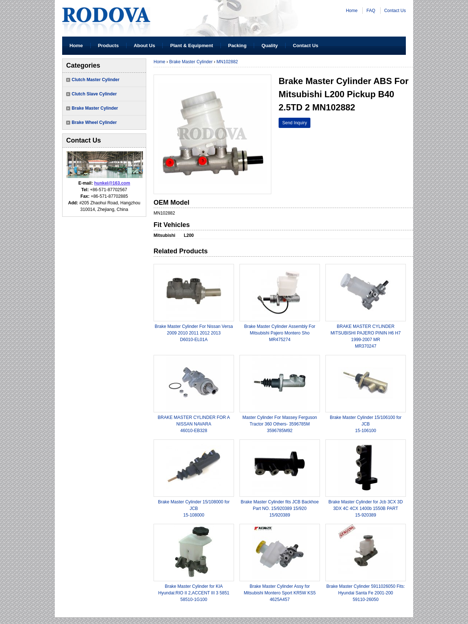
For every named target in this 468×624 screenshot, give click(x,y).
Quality (269, 45)
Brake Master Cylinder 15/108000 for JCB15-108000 (194, 508)
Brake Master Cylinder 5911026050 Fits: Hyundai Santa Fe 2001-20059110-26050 (366, 593)
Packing (237, 45)
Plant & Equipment (191, 45)
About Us (144, 45)
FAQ (370, 10)
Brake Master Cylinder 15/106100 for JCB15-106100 (365, 424)
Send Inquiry (294, 122)
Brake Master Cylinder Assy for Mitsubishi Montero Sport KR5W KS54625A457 (280, 593)
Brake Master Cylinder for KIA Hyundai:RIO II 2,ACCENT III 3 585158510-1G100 (194, 593)
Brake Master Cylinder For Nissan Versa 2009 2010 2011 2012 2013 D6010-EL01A (194, 333)
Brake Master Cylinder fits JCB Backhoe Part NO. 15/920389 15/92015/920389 (279, 508)
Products (108, 45)
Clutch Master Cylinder (96, 79)
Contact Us (395, 10)
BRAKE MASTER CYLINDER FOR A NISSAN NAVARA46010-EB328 (194, 424)
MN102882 (227, 61)
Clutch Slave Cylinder (94, 94)
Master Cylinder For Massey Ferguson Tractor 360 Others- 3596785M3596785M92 (279, 424)
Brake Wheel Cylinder (94, 122)
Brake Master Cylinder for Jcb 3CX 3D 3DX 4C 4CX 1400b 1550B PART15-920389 (365, 508)
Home (352, 10)
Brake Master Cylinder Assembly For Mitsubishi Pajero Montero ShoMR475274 (280, 333)
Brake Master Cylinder (95, 108)
